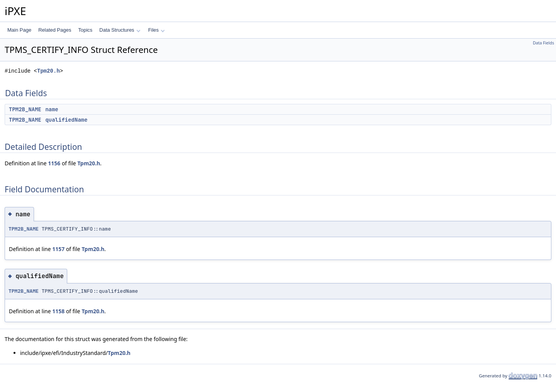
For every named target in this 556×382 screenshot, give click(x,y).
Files (156, 30)
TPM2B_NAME (25, 109)
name (51, 109)
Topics (85, 30)
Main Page (19, 30)
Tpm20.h (48, 71)
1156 (54, 163)
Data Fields (543, 43)
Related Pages (54, 30)
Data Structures (119, 30)
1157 (58, 249)
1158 (58, 311)
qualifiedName (66, 119)
